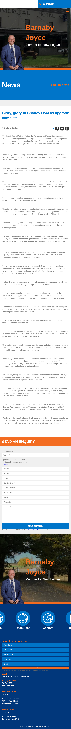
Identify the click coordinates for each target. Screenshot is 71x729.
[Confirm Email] (35, 483)
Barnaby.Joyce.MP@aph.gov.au (15, 676)
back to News (60, 84)
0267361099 (7, 712)
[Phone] (35, 473)
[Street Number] (35, 488)
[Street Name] (35, 493)
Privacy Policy (31, 529)
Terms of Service (41, 529)
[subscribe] (35, 668)
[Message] (35, 514)
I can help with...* (9, 452)
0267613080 (7, 694)
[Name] (35, 469)
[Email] (35, 478)
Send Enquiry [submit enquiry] (35, 526)
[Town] (35, 497)
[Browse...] (6, 465)
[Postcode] (35, 502)
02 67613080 (48, 4)
